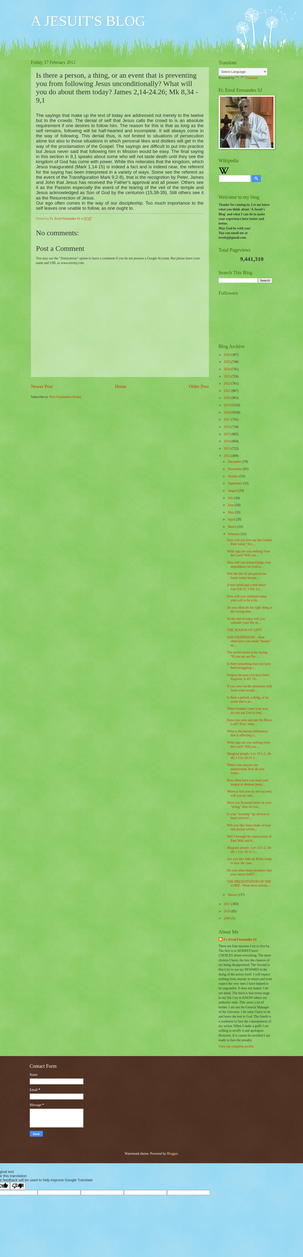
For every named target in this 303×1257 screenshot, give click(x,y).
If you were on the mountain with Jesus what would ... (249, 688)
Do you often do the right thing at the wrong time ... (249, 610)
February (234, 534)
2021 (227, 391)
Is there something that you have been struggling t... (249, 666)
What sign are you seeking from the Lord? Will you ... (248, 553)
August (233, 490)
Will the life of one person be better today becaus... (246, 576)
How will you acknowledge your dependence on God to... (249, 564)
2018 (227, 412)
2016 (227, 427)
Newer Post (42, 386)
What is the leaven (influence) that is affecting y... (247, 733)
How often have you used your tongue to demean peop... (247, 782)
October (233, 476)
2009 (227, 918)
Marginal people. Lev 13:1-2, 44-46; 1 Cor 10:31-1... (249, 756)
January (233, 895)
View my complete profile (236, 1046)
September (235, 483)
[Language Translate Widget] (243, 72)
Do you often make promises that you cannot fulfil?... (249, 872)
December (235, 461)
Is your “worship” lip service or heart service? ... (248, 816)
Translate (246, 78)
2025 (227, 362)
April (232, 519)
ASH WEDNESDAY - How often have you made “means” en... (249, 641)
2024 (227, 369)
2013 (227, 448)
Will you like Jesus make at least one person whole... (249, 827)
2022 (227, 383)
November (235, 469)
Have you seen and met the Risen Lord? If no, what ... (249, 722)
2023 (227, 376)
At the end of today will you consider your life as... (246, 621)
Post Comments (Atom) (65, 397)
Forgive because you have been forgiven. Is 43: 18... (248, 677)
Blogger (172, 1153)
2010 (227, 911)
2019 (227, 405)
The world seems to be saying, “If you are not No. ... (247, 654)
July (231, 498)
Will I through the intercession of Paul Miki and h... (249, 838)
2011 (227, 904)
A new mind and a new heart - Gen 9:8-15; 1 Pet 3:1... (247, 587)
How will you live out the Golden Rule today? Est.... (249, 542)
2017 (227, 419)
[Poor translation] (18, 1186)
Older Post (199, 386)
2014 (227, 441)
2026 (227, 355)
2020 (227, 398)
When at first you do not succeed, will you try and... (249, 793)
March (232, 527)
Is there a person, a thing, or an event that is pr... (248, 699)
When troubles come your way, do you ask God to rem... (248, 711)
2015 (227, 434)
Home (121, 386)
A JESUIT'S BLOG (88, 21)
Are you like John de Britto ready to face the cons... (249, 861)
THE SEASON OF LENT (244, 630)
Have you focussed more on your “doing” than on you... (249, 805)
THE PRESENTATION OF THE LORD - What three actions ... (249, 884)
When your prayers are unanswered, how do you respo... (245, 769)
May (231, 512)
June (231, 505)
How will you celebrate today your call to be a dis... (247, 598)
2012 (227, 456)
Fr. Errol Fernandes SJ (240, 939)
